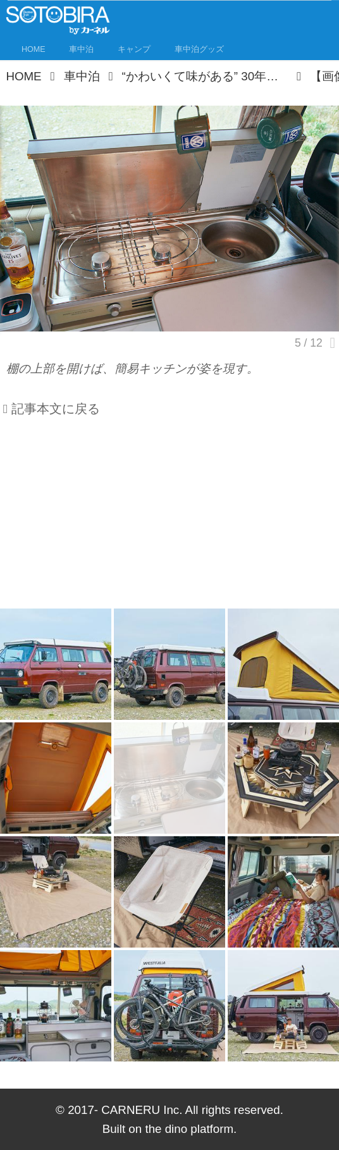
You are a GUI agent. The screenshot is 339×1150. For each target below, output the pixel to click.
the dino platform (189, 1128)
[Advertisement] (169, 518)
